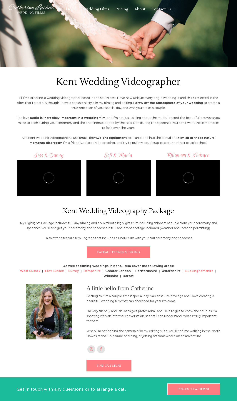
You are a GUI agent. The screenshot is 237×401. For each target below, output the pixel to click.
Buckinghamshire (199, 271)
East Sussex (54, 271)
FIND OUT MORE (109, 366)
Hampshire (92, 271)
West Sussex (30, 271)
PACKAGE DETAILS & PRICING (118, 252)
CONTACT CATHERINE (194, 389)
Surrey (73, 271)
